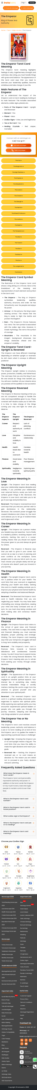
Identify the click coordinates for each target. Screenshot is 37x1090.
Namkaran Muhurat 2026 (9, 981)
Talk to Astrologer (27, 8)
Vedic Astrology (25, 918)
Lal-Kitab (4, 1071)
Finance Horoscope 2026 (9, 918)
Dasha (4, 1068)
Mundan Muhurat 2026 (8, 984)
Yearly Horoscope (7, 961)
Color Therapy (6, 1038)
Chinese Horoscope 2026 (9, 928)
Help (21, 1018)
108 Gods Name (6, 1077)
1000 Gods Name (7, 1080)
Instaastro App (6, 1003)
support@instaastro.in (30, 1036)
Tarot (9, 30)
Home (3, 30)
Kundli (3, 1016)
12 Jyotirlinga (24, 983)
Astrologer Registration (27, 1012)
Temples (22, 947)
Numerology (24, 928)
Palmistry (23, 951)
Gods (22, 944)
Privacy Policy (24, 999)
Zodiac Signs (6, 1061)
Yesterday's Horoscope (8, 951)
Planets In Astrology (26, 973)
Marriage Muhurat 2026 (9, 971)
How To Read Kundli (8, 1019)
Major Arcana (16, 30)
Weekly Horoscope (7, 954)
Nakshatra (23, 976)
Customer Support (25, 996)
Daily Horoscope (6, 1013)
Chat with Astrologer (11, 8)
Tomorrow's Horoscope (8, 948)
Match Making (6, 1022)
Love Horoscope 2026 (8, 909)
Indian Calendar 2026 (27, 915)
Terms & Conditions (26, 1002)
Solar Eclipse (24, 909)
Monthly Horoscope (7, 957)
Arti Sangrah (5, 1051)
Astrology (23, 941)
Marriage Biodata (7, 1026)
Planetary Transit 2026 (27, 970)
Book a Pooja (5, 1000)
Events (22, 1015)
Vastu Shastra (24, 967)
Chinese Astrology (25, 922)
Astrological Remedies (27, 963)
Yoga (3, 1035)
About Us (23, 1009)
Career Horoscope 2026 (9, 915)
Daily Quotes (5, 1058)
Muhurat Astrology (25, 925)
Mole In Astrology (7, 1064)
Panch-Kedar (24, 986)
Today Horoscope (7, 945)
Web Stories (5, 1048)
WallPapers (5, 1055)
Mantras (22, 980)
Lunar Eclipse (24, 912)
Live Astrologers (6, 1009)
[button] (23, 2)
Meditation (5, 1042)
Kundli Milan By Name (8, 996)
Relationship (24, 931)
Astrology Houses (7, 1029)
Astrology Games (25, 905)
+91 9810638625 (24, 1032)
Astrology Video (6, 1074)
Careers (22, 1005)
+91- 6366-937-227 (30, 1027)
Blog (3, 1045)
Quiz (21, 902)
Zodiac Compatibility (8, 1032)
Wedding (23, 934)
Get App (32, 2)
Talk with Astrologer (7, 1006)
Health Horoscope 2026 (9, 912)
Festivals (22, 938)
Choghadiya (24, 954)
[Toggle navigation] (2, 2)
